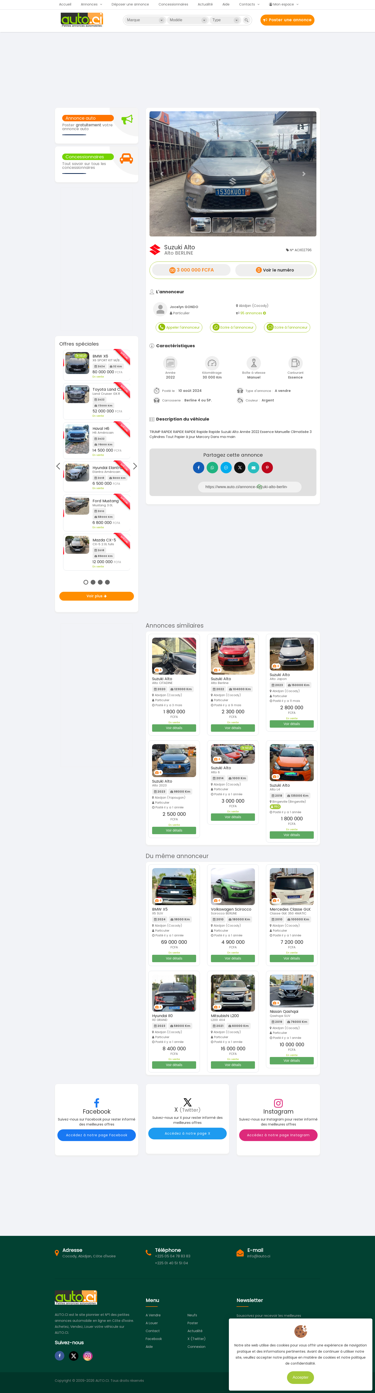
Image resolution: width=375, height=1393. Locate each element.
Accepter (299, 1376)
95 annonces (253, 313)
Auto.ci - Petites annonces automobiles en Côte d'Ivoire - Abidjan (82, 20)
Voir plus (97, 596)
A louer (152, 1323)
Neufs (192, 1315)
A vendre (153, 1315)
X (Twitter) (197, 1338)
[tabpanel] (97, 460)
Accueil (65, 4)
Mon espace (281, 4)
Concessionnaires (173, 4)
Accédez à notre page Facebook (96, 1135)
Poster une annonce (287, 20)
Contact (153, 1331)
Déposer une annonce (130, 4)
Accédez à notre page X (187, 1133)
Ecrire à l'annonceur (233, 327)
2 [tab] (93, 582)
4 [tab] (107, 582)
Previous (59, 466)
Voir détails (174, 728)
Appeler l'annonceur (179, 327)
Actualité (205, 4)
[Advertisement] (187, 69)
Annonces (89, 4)
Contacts (247, 4)
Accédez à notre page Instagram (278, 1135)
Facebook (154, 1338)
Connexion (196, 1346)
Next (133, 466)
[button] (162, 173)
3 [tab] (100, 582)
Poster (193, 1323)
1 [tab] (85, 582)
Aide (226, 4)
